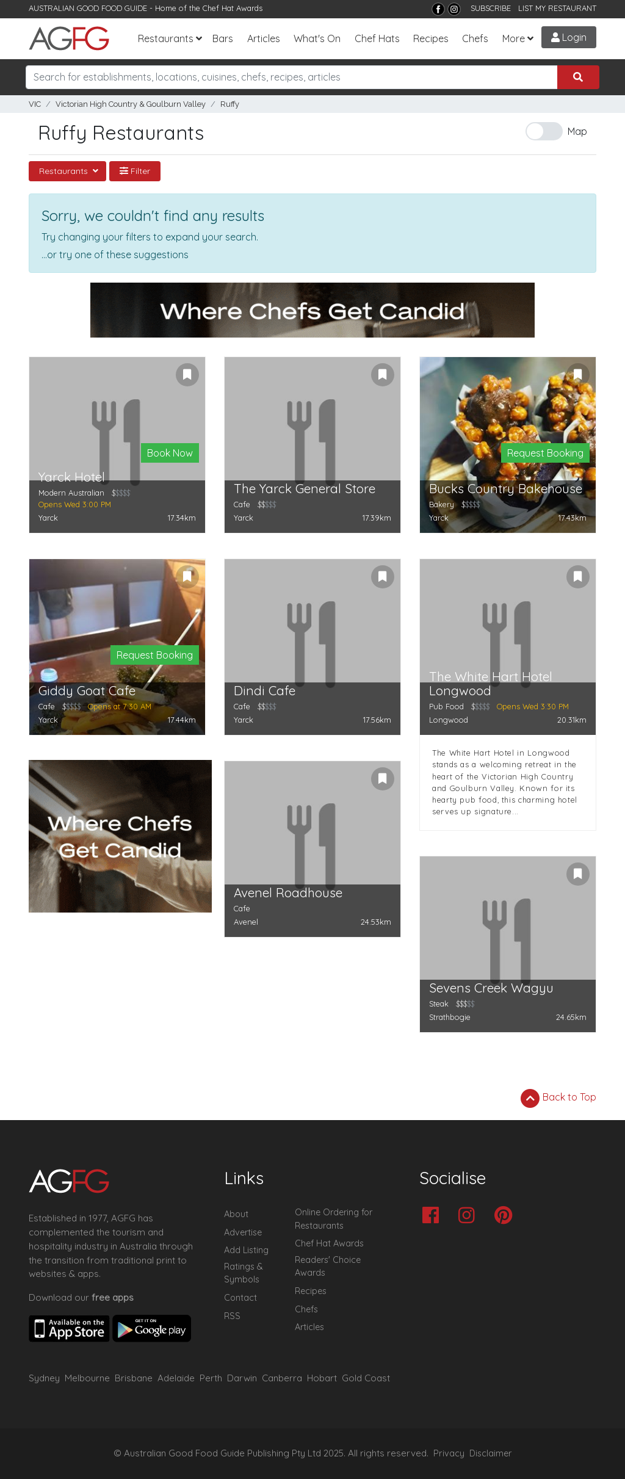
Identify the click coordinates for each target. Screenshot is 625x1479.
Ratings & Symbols (243, 1273)
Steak (439, 1003)
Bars (222, 38)
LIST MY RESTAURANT (557, 8)
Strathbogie (450, 1017)
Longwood (448, 720)
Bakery (441, 504)
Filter (135, 170)
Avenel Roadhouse (288, 893)
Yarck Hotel (71, 477)
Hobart (322, 1378)
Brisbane (134, 1378)
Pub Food (446, 706)
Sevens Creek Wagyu (491, 988)
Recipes (431, 38)
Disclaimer (490, 1453)
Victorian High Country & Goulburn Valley (131, 104)
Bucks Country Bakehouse (505, 489)
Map (577, 131)
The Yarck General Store (304, 489)
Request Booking (545, 453)
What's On (317, 38)
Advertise (243, 1232)
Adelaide (176, 1378)
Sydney (44, 1378)
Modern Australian (71, 492)
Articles (263, 38)
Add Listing (246, 1250)
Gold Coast (366, 1378)
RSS (232, 1316)
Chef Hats (377, 38)
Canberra (282, 1378)
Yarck (48, 518)
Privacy (448, 1453)
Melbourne (87, 1378)
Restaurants (165, 38)
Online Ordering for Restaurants (333, 1219)
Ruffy (229, 104)
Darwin (242, 1378)
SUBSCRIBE (491, 8)
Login (569, 37)
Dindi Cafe (264, 691)
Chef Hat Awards (232, 8)
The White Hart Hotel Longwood (490, 684)
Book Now (170, 453)
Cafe (242, 504)
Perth (211, 1378)
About (236, 1214)
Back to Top (558, 1098)
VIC (35, 104)
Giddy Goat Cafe (86, 691)
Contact (240, 1297)
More (513, 38)
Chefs (475, 38)
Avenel (246, 922)
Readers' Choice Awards (328, 1266)
